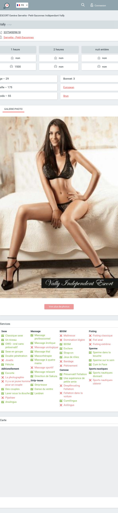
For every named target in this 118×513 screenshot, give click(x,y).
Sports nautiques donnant (102, 374)
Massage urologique (46, 347)
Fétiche (9, 364)
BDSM (67, 344)
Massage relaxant (45, 371)
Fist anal (98, 339)
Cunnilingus (70, 400)
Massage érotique (45, 343)
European (68, 87)
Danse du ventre (44, 389)
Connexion (98, 5)
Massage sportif (44, 367)
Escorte (9, 373)
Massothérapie (43, 355)
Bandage (68, 361)
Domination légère (74, 339)
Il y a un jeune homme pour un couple (17, 383)
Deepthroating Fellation (72, 387)
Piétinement (70, 365)
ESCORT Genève (8, 15)
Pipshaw (10, 397)
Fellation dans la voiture (73, 394)
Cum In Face (100, 364)
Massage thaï (42, 351)
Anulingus (11, 401)
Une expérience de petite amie (74, 380)
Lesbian (39, 393)
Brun (65, 95)
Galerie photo (13, 109)
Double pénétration (16, 355)
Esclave (68, 348)
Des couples (12, 389)
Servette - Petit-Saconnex (31, 15)
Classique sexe (14, 335)
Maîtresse (69, 335)
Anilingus (69, 405)
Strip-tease (41, 384)
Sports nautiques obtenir (102, 382)
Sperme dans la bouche (102, 354)
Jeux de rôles (71, 357)
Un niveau (11, 339)
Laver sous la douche (17, 393)
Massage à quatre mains (45, 361)
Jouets (9, 360)
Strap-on (68, 352)
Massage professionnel (42, 337)
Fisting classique (102, 335)
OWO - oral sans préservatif (14, 345)
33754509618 (12, 32)
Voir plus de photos (59, 306)
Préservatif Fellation (75, 374)
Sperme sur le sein (103, 360)
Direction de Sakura (46, 376)
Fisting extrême (102, 344)
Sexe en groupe (14, 351)
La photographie (14, 377)
